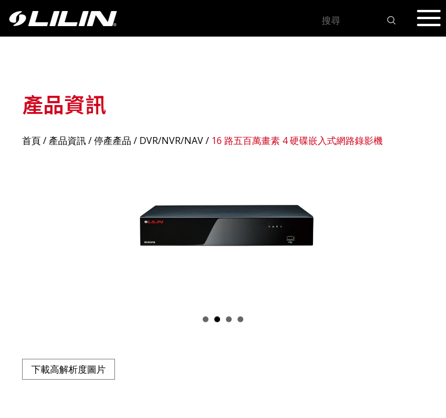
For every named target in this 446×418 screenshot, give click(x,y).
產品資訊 (67, 140)
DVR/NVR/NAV (171, 140)
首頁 (31, 140)
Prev (37, 230)
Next (409, 230)
